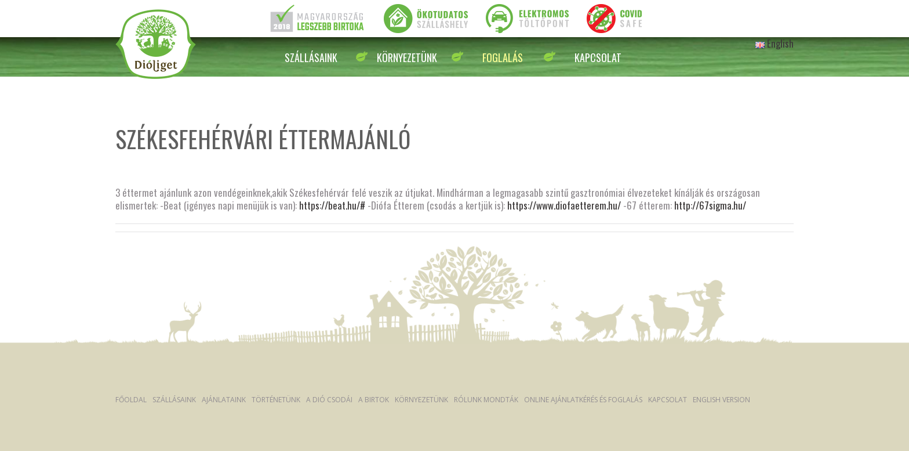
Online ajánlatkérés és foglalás (583, 400)
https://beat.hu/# (332, 205)
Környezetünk (407, 57)
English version (721, 400)
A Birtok (373, 400)
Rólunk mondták (486, 400)
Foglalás (502, 57)
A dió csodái (329, 400)
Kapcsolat (598, 57)
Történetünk (276, 400)
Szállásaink (311, 57)
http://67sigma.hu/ (710, 205)
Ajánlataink (224, 400)
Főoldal (131, 400)
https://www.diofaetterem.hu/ (564, 205)
